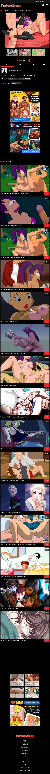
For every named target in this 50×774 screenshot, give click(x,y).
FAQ (25, 764)
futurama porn (24, 79)
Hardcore (16, 83)
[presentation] (2, 52)
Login (37, 1)
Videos (25, 741)
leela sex (12, 79)
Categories (25, 747)
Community (25, 753)
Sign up (42, 1)
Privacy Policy (25, 767)
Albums (25, 744)
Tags (25, 756)
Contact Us (25, 761)
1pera (20, 70)
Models (25, 750)
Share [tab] (21, 64)
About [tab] (7, 64)
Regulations (25, 770)
